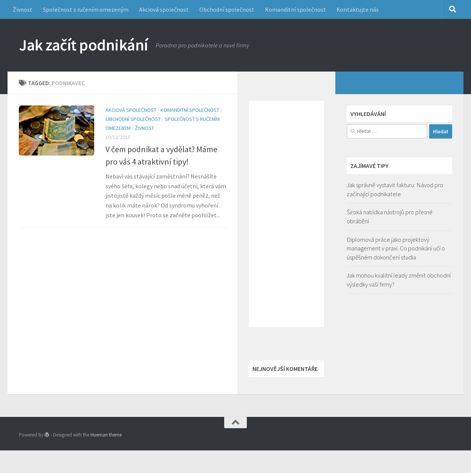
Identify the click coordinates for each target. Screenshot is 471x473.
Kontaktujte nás (357, 9)
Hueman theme (106, 435)
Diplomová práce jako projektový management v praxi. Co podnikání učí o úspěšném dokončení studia (396, 248)
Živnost (22, 9)
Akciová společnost (164, 9)
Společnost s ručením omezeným (85, 9)
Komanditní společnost (295, 9)
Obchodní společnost (226, 9)
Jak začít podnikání (83, 45)
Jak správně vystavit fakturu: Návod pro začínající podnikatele (395, 189)
